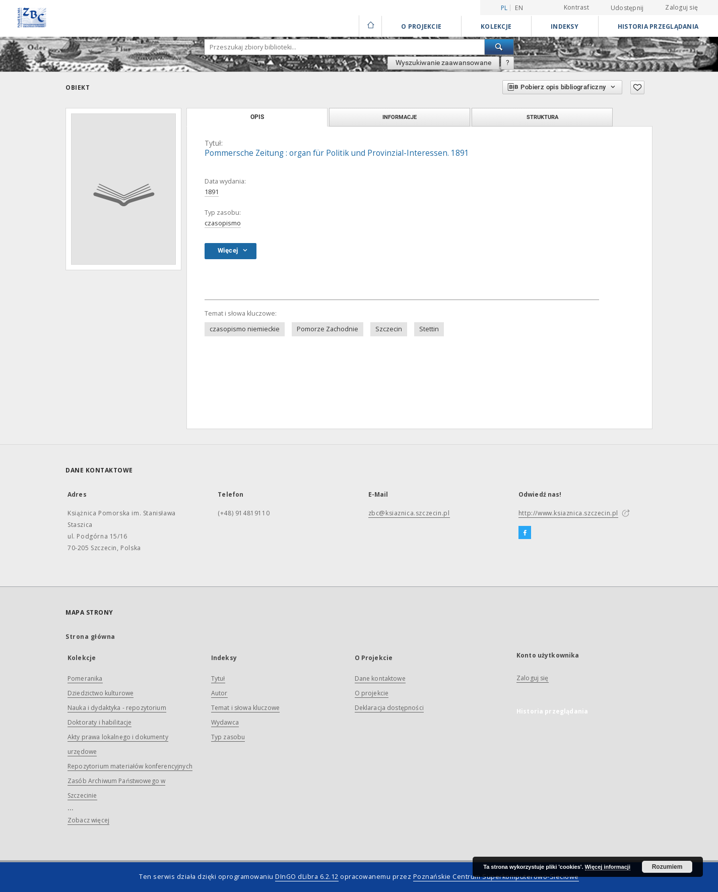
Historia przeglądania (658, 26)
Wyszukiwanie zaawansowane (443, 62)
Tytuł (218, 678)
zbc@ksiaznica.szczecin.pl (409, 513)
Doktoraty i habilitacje (100, 722)
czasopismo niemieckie (245, 329)
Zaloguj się (681, 7)
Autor (219, 693)
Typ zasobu (228, 737)
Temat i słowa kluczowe (245, 707)
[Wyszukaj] (499, 47)
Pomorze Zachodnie (327, 329)
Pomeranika (85, 678)
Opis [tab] (257, 117)
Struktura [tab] (542, 117)
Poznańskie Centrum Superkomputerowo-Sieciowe (496, 876)
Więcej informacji (607, 867)
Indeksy (564, 26)
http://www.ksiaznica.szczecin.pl (568, 513)
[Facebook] (524, 533)
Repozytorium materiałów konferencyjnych (130, 766)
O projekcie (372, 693)
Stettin (429, 329)
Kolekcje (496, 26)
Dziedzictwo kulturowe (101, 693)
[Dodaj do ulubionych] (637, 87)
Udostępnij (627, 8)
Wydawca (225, 722)
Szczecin (388, 329)
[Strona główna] (370, 26)
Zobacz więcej (88, 820)
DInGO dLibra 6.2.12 (307, 876)
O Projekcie (421, 26)
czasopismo (223, 223)
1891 (212, 192)
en (519, 8)
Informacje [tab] (399, 117)
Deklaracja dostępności (389, 707)
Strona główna (90, 636)
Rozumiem (667, 866)
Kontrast (576, 7)
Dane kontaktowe (380, 678)
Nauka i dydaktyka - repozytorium (117, 707)
